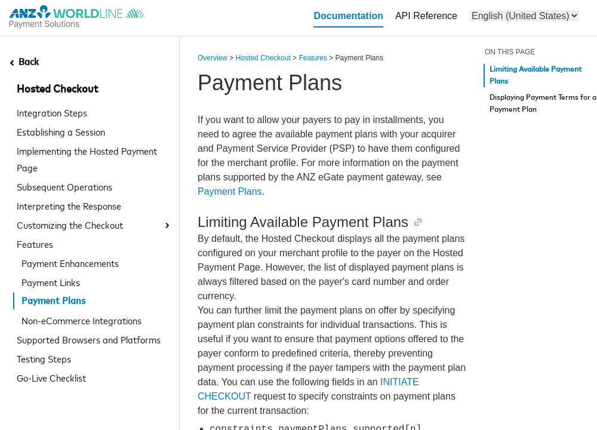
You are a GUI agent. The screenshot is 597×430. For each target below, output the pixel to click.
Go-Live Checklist (51, 377)
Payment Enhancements (70, 262)
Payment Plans (230, 191)
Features (35, 243)
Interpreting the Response (69, 205)
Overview (212, 58)
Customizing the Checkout (70, 224)
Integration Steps (52, 112)
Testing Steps (44, 358)
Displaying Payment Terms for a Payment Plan (543, 103)
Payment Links (50, 281)
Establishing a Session (61, 131)
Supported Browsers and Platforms (89, 339)
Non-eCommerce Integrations (81, 320)
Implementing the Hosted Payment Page (87, 159)
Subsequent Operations (64, 186)
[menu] (524, 16)
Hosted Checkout (57, 89)
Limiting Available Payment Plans (535, 75)
